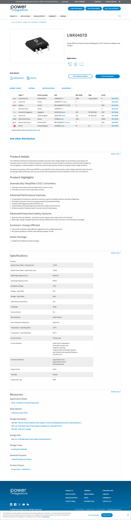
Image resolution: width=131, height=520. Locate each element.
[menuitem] (119, 2)
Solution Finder (94, 9)
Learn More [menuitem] (65, 1)
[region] (65, 515)
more (65, 102)
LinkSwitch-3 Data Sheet (19, 413)
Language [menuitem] (97, 1)
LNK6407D (43, 22)
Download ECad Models (19, 449)
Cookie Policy (90, 509)
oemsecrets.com (34, 130)
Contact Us (107, 501)
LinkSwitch (26, 22)
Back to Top (116, 154)
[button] (37, 46)
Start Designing (76, 9)
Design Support (39, 16)
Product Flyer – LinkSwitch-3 (20, 469)
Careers (106, 494)
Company (63, 16)
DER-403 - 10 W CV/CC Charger (21, 429)
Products (13, 16)
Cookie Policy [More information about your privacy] (46, 517)
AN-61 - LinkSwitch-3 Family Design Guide (25, 403)
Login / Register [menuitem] (111, 1)
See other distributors (22, 139)
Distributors (89, 501)
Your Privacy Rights (93, 515)
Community (52, 16)
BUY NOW (115, 99)
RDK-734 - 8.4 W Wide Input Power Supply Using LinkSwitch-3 (31, 439)
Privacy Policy (79, 509)
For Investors (108, 490)
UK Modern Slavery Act (114, 509)
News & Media (89, 494)
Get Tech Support (112, 9)
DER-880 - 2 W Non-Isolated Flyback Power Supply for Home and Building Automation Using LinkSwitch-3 (46, 423)
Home (13, 22)
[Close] (128, 515)
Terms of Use (101, 509)
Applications (25, 16)
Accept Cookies (106, 515)
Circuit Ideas (70, 501)
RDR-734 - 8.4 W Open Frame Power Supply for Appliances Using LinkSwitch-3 (36, 426)
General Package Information (21, 459)
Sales (86, 498)
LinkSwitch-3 (35, 22)
